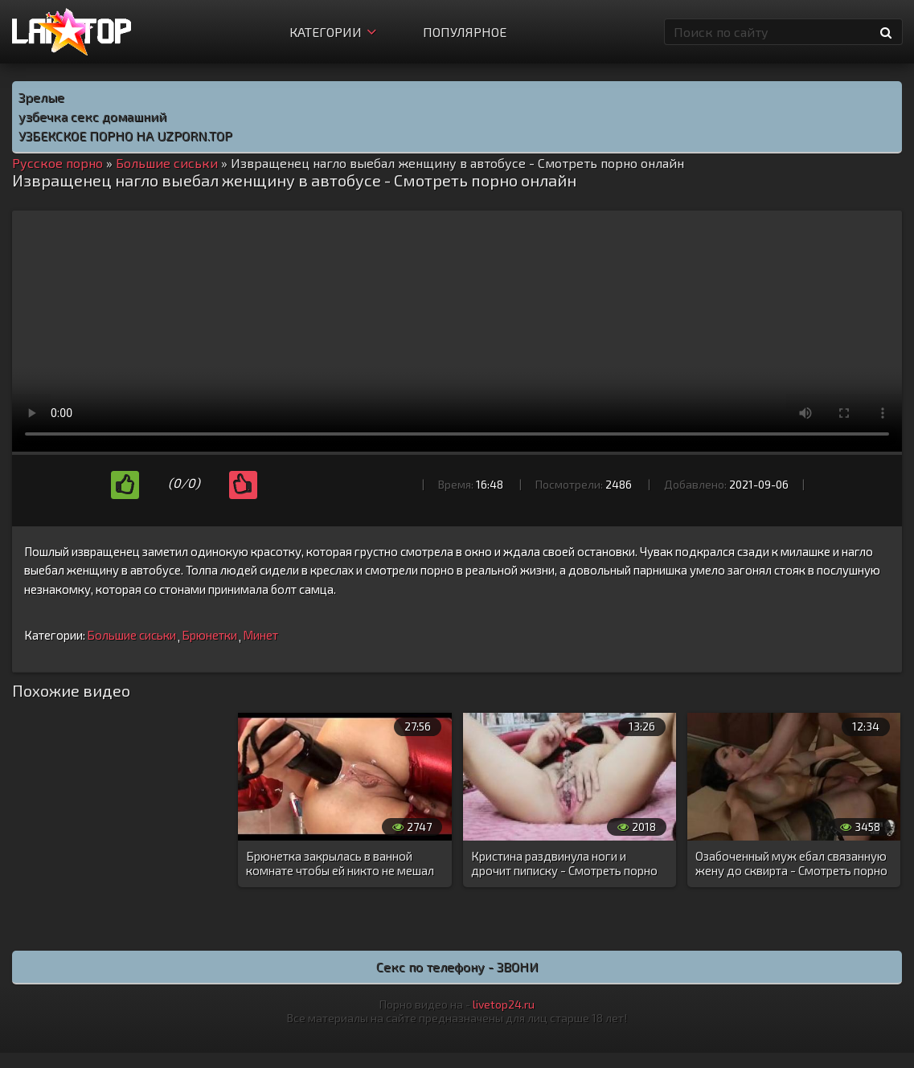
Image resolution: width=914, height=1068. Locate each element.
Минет (260, 635)
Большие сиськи (131, 635)
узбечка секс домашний (92, 116)
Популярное (464, 31)
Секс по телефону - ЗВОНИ (457, 966)
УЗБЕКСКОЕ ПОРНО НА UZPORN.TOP (125, 135)
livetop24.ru (504, 1004)
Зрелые (41, 96)
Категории (332, 31)
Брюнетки (209, 635)
